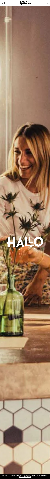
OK (19, 477)
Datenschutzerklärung (28, 477)
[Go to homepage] (25, 3)
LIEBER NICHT (22, 477)
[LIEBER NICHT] (48, 476)
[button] (47, 3)
